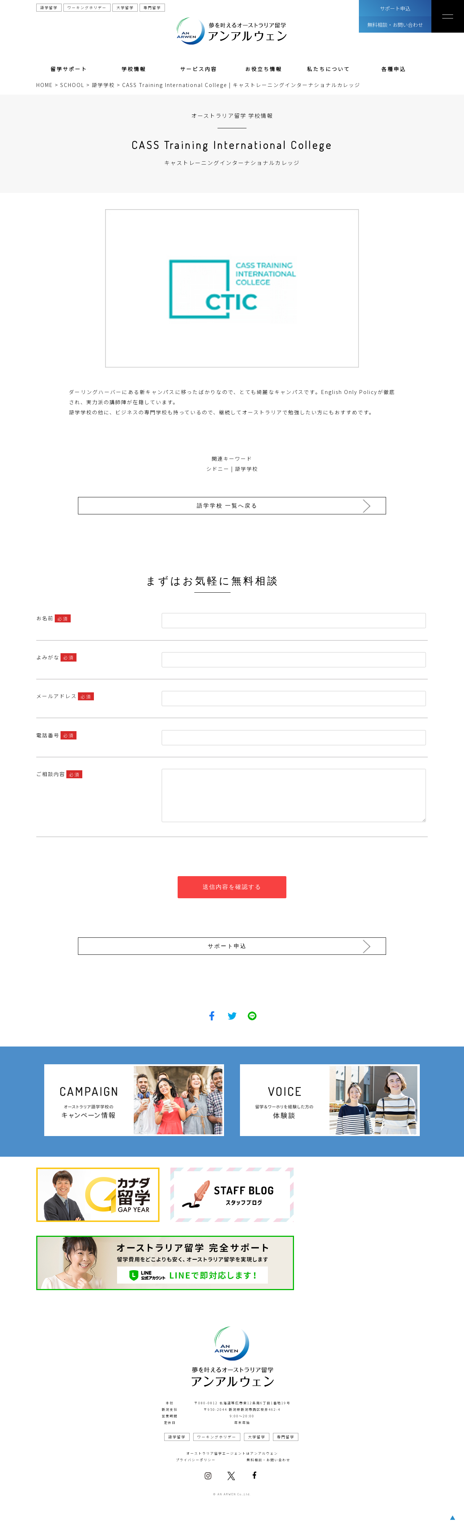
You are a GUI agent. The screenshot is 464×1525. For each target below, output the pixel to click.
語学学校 (246, 468)
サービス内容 (198, 68)
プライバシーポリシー (196, 1457)
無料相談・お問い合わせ (395, 24)
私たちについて (328, 68)
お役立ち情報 (263, 68)
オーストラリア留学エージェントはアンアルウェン (232, 1450)
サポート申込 (395, 8)
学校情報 (133, 68)
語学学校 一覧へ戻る (229, 505)
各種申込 (393, 68)
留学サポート (68, 68)
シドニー (217, 468)
